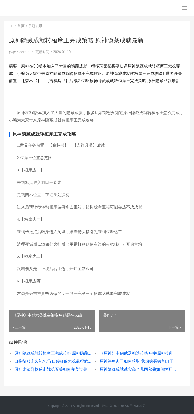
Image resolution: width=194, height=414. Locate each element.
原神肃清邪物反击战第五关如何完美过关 (50, 369)
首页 (21, 26)
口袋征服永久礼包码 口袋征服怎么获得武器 (52, 361)
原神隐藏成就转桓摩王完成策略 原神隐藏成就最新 (52, 353)
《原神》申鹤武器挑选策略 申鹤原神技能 (136, 353)
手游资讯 (35, 26)
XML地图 (139, 406)
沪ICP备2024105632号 (117, 406)
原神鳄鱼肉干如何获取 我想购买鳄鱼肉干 (136, 361)
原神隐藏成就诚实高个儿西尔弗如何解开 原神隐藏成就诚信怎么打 (138, 369)
